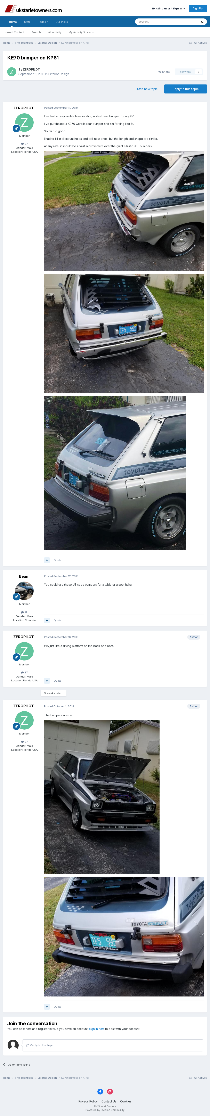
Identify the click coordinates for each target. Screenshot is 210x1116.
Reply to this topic (186, 89)
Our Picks (62, 21)
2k (24, 612)
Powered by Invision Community (105, 1109)
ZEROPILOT (31, 69)
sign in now (96, 1029)
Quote (58, 560)
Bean (23, 576)
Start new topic (147, 89)
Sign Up (198, 8)
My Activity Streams (81, 32)
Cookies (125, 1101)
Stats (27, 21)
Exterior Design (58, 74)
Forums (12, 23)
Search (36, 32)
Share (164, 71)
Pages (43, 21)
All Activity (54, 32)
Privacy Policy (88, 1101)
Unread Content (14, 32)
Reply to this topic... (41, 1045)
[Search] (156, 21)
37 (24, 143)
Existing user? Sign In (168, 8)
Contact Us (109, 1101)
